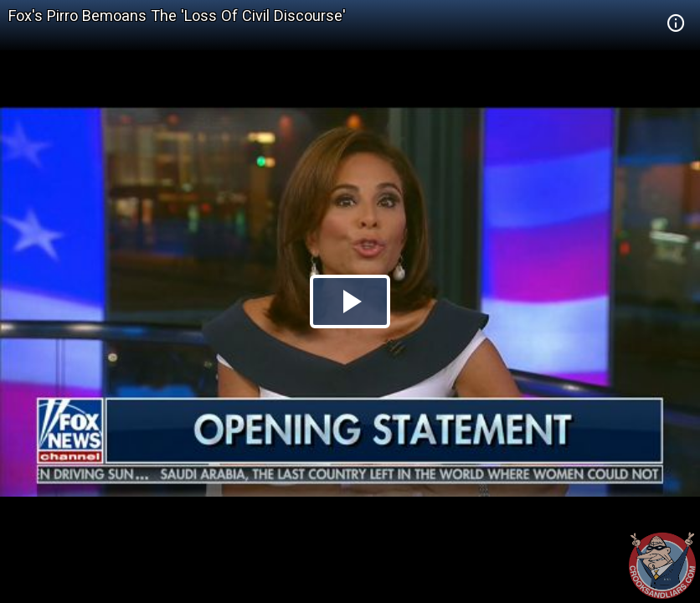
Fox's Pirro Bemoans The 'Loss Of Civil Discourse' (177, 15)
